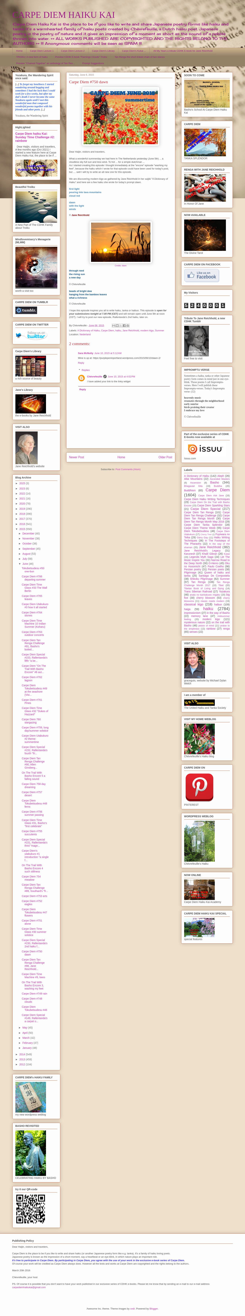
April (25, 1032)
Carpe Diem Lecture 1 (42, 50)
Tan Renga (198, 582)
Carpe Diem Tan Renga (199, 512)
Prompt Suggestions (93, 63)
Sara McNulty (85, 353)
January (27, 1047)
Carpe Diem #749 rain (34, 993)
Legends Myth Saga (201, 556)
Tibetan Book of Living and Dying (204, 588)
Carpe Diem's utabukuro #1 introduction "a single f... (35, 855)
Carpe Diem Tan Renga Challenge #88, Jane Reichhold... (33, 964)
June (25, 563)
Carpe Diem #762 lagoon (32, 679)
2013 (22, 1059)
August (26, 553)
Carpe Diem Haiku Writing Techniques (207, 499)
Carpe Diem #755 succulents (32, 833)
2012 (22, 1064)
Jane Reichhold (130, 330)
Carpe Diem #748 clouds (32, 1000)
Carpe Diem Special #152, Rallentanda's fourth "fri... (34, 750)
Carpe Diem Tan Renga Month (207, 517)
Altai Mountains (193, 478)
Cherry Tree (206, 534)
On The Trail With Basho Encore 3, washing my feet (33, 985)
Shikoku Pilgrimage (201, 578)
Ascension (195, 482)
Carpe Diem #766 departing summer (33, 578)
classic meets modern (212, 601)
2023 (22, 488)
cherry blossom (205, 597)
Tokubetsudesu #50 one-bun (33, 570)
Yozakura (224, 591)
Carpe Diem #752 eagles (32, 903)
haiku (118, 330)
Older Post (165, 457)
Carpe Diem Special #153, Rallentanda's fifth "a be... (34, 657)
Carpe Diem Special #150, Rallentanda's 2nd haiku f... (34, 943)
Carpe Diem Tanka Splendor (203, 524)
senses (193, 631)
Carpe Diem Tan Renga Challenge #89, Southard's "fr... (35, 888)
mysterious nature (194, 622)
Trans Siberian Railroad (198, 591)
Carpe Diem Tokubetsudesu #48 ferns (34, 803)
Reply (81, 362)
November (28, 538)
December (28, 533)
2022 (22, 493)
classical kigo (193, 604)
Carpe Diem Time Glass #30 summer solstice (34, 932)
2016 (22, 524)
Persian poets (216, 569)
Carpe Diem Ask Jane (211, 495)
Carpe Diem (107, 330)
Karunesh (189, 553)
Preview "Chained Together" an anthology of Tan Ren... (45, 63)
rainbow (211, 628)
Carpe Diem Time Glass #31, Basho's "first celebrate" (34, 823)
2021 (22, 498)
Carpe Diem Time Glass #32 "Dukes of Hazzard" (35, 711)
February (28, 1042)
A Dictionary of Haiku (88, 330)
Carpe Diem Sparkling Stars (213, 505)
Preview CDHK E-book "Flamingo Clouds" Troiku (81, 57)
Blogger (153, 1308)
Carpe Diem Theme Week (200, 527)
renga (226, 628)
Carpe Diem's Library (103, 50)
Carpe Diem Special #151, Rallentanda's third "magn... (34, 842)
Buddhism (190, 490)
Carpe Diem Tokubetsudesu (207, 529)
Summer (159, 330)
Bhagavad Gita (193, 486)
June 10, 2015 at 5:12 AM (107, 353)
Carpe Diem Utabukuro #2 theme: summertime (35, 738)
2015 (22, 529)
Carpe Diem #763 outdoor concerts (33, 633)
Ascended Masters (220, 479)
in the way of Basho (218, 612)
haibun (218, 604)
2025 (22, 483)
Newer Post (76, 457)
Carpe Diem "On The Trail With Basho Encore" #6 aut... (34, 669)
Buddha (218, 486)
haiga (187, 609)
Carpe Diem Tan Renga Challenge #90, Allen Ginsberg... (33, 763)
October (27, 543)
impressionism (192, 612)
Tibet (221, 585)
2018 (22, 513)
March (26, 1037)
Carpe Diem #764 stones (32, 614)
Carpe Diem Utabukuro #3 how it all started (35, 606)
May (25, 1027)
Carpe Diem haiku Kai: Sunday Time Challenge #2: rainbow (35, 137)
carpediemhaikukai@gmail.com (29, 1287)
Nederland (85, 334)
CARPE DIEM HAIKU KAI (63, 15)
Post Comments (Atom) (128, 469)
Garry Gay (202, 537)
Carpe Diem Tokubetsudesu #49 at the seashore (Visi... (34, 690)
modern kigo (147, 330)
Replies (86, 370)
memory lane (199, 616)
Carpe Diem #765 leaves (32, 597)
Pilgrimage (190, 572)
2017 (22, 518)
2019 (22, 508)
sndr (132, 1308)
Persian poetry (192, 569)
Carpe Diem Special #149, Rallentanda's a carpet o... (34, 1018)
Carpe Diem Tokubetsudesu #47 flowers (34, 912)
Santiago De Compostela (214, 575)
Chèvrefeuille (94, 376)
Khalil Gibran (209, 553)
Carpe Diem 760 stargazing (31, 721)
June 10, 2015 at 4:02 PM (121, 376)
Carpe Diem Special (205, 509)
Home (19, 50)
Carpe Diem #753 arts (34, 896)
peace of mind (206, 625)
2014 (22, 1054)
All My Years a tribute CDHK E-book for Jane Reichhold (183, 50)
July (25, 558)
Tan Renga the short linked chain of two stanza (140, 57)
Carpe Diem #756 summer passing (33, 813)
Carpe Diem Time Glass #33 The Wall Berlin (34, 587)
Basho (214, 482)
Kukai (227, 554)
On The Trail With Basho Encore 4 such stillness (32, 868)
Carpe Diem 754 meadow (31, 878)
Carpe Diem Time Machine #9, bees (33, 976)
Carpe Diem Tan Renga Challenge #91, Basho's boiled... (33, 645)
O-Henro (213, 563)
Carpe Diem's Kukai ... (134, 50)
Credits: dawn (121, 266)
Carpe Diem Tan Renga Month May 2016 (207, 520)
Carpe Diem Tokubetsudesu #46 (34, 1008)
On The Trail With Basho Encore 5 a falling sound (33, 775)
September (29, 548)
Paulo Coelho (216, 566)
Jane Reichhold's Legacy (202, 550)
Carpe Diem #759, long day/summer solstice (35, 729)
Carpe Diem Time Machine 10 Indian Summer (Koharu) (34, 623)
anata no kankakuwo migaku (205, 595)
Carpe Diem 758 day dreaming (33, 786)
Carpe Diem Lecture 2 (73, 50)
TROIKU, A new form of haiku (32, 57)
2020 (22, 503)
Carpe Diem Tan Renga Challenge (207, 514)
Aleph (220, 475)
